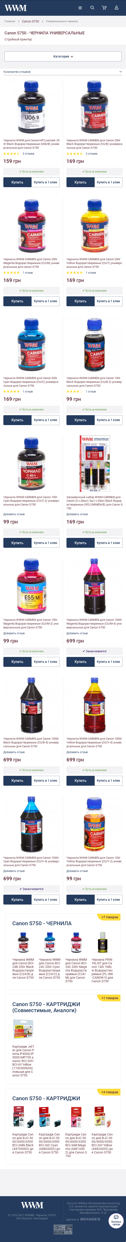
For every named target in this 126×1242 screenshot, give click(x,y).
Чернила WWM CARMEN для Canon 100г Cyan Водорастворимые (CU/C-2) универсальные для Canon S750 (31, 500)
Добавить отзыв (14, 514)
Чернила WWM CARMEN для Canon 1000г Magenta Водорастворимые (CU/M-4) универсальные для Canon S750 (94, 623)
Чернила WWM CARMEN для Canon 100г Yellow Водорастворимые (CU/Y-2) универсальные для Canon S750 (94, 861)
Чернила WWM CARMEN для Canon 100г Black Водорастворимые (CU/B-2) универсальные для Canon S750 (94, 381)
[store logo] (15, 8)
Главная (9, 21)
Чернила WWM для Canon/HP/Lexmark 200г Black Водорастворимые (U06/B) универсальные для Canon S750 (31, 144)
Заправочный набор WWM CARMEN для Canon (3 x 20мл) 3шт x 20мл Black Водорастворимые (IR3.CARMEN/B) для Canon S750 (94, 502)
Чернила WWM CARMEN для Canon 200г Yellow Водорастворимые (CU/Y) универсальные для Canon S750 (94, 262)
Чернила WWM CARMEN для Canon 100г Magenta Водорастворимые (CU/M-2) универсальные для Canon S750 (31, 623)
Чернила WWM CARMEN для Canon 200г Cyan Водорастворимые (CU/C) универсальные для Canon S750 (30, 381)
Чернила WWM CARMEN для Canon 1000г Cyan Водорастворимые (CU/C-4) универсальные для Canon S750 (31, 861)
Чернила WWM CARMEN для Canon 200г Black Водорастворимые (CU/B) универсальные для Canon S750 (94, 144)
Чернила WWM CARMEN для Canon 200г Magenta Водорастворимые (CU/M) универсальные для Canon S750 (31, 262)
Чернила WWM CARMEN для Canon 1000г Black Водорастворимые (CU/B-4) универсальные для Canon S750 (31, 742)
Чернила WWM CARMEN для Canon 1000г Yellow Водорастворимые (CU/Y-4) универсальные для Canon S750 (94, 742)
